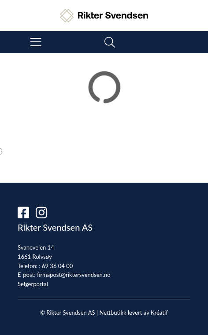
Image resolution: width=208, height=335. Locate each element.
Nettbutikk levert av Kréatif (133, 312)
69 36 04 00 (57, 265)
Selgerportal (33, 283)
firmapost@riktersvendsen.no (74, 274)
